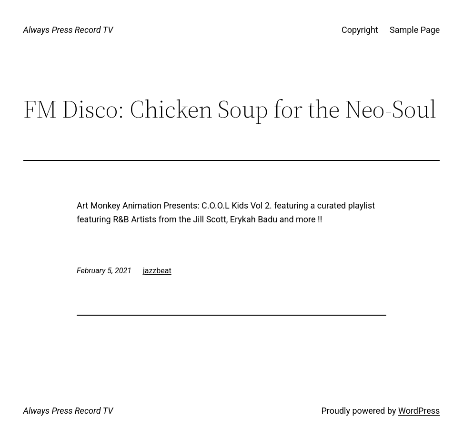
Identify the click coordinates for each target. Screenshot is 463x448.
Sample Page (415, 30)
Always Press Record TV (68, 30)
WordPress (419, 411)
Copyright (360, 30)
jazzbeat (157, 270)
